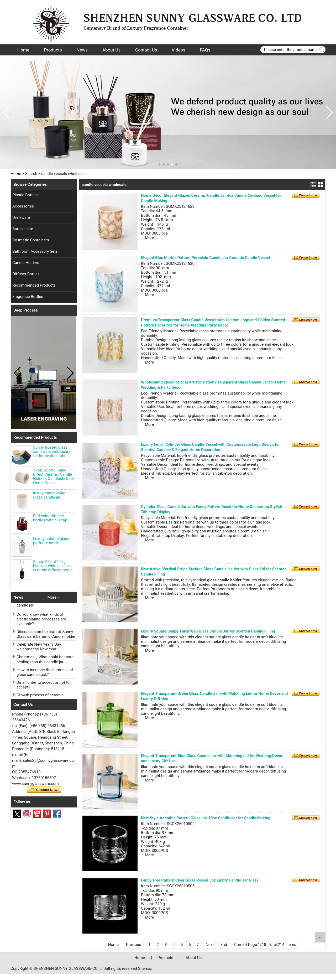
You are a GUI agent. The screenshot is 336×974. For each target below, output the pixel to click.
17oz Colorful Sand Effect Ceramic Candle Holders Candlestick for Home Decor (53, 476)
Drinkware (21, 217)
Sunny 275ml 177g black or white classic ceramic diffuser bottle (53, 565)
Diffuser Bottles (26, 274)
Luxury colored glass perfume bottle (51, 540)
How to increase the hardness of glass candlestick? (45, 673)
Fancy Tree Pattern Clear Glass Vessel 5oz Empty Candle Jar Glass (200, 880)
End (223, 944)
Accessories (23, 206)
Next (210, 944)
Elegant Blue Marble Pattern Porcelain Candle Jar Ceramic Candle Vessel (205, 257)
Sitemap (145, 968)
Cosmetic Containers (30, 240)
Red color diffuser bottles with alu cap (50, 518)
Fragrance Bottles (27, 296)
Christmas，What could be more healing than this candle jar (45, 661)
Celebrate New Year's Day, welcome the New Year (39, 648)
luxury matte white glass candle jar (49, 495)
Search (31, 173)
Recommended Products (34, 285)
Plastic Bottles (25, 195)
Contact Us (146, 50)
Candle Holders (25, 262)
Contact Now (44, 789)
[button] (160, 164)
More (149, 237)
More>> (53, 597)
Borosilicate (22, 228)
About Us (111, 50)
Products (53, 50)
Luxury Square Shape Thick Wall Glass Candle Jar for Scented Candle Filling (208, 631)
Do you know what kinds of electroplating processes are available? (41, 621)
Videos (178, 50)
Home (23, 50)
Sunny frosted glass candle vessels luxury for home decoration (51, 451)
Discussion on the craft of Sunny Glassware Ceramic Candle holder (46, 635)
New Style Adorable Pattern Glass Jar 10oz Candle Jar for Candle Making (205, 818)
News (82, 50)
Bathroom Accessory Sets (35, 251)
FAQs (205, 50)
